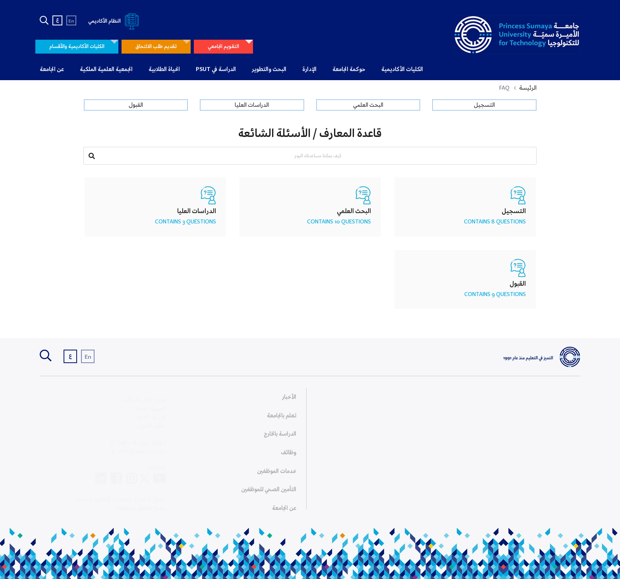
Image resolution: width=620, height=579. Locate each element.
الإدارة (309, 69)
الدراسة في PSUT (216, 69)
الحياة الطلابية (164, 69)
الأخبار (289, 399)
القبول (136, 105)
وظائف (288, 454)
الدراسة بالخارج (280, 436)
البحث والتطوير (269, 69)
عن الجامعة (52, 69)
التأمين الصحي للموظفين (268, 491)
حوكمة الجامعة (348, 69)
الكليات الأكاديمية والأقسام (76, 46)
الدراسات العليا (252, 105)
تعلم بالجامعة (281, 418)
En (71, 21)
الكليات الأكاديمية (402, 69)
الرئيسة (528, 88)
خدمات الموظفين (276, 473)
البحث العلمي (368, 105)
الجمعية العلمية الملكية (106, 69)
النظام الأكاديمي (115, 21)
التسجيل (484, 105)
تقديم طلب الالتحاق (156, 46)
